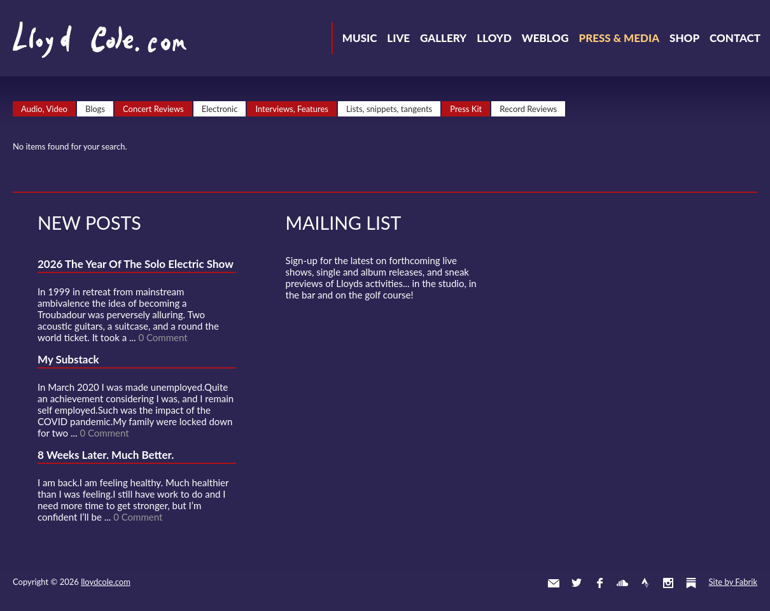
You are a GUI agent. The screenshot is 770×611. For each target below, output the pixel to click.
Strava (645, 583)
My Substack (68, 359)
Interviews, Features (291, 109)
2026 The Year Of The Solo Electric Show (136, 263)
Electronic (220, 109)
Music (359, 38)
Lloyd (494, 38)
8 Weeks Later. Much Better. (106, 454)
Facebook (599, 583)
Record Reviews (528, 109)
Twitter (576, 583)
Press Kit (466, 109)
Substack (691, 583)
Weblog (545, 38)
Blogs (95, 109)
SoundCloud (622, 583)
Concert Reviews (153, 109)
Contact (735, 38)
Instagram (668, 583)
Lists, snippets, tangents (389, 109)
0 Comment (162, 337)
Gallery (443, 38)
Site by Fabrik (733, 582)
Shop (684, 38)
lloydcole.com (105, 582)
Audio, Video (44, 109)
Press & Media (618, 38)
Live (398, 38)
